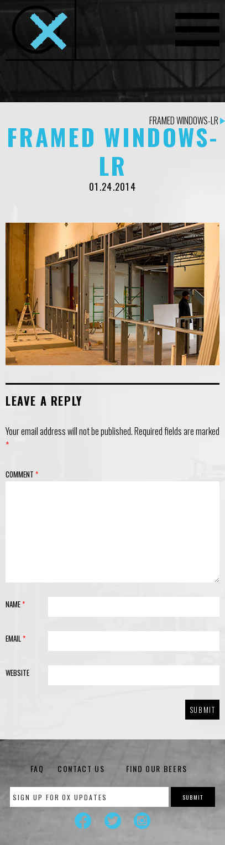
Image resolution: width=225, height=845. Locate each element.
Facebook (83, 820)
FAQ (37, 768)
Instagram (142, 820)
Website (17, 672)
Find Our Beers (156, 768)
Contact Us (81, 768)
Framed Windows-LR (187, 120)
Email (15, 638)
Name (15, 604)
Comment (22, 474)
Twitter (112, 820)
